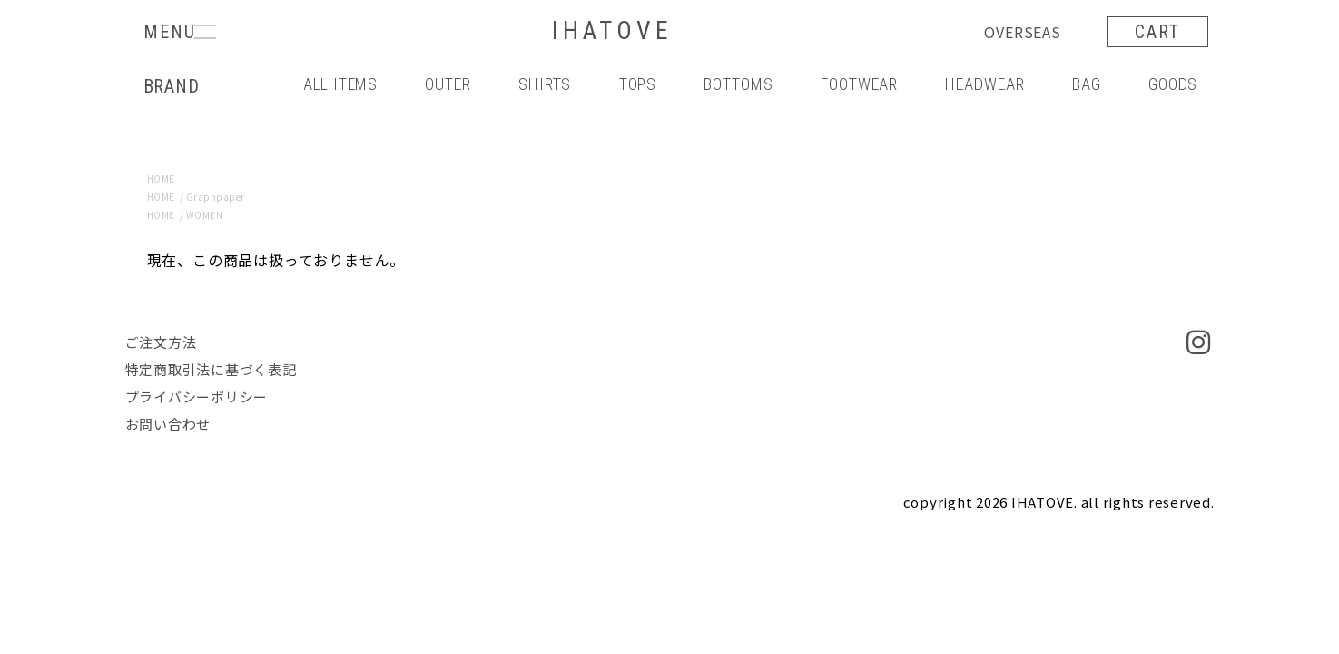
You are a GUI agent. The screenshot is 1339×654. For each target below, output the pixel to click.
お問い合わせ (168, 423)
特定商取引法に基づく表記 (211, 369)
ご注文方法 (161, 342)
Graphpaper (215, 196)
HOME (161, 178)
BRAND (171, 86)
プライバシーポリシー (197, 396)
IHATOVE (612, 31)
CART (1157, 32)
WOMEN (204, 215)
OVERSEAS (1022, 32)
